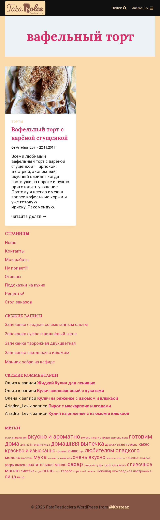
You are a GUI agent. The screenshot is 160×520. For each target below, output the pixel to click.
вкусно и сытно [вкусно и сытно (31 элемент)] (91, 437)
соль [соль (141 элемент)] (48, 470)
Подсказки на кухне (25, 285)
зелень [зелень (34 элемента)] (132, 444)
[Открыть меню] (142, 8)
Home (10, 242)
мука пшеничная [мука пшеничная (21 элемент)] (57, 458)
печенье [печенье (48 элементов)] (132, 458)
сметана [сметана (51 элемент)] (27, 471)
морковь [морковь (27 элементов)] (26, 458)
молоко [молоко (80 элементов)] (12, 457)
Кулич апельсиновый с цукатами (70, 390)
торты (17, 122)
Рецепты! (14, 293)
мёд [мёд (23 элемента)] (69, 458)
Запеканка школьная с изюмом (37, 352)
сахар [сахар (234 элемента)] (75, 464)
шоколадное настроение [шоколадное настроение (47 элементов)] (131, 471)
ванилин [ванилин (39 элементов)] (21, 437)
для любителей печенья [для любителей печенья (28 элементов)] (35, 444)
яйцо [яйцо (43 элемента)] (20, 477)
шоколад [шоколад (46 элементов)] (104, 471)
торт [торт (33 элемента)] (76, 471)
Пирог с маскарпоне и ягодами (79, 406)
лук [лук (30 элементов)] (81, 451)
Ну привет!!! (16, 268)
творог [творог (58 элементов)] (66, 471)
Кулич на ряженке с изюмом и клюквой (77, 398)
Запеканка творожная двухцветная (40, 343)
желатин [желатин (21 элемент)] (122, 445)
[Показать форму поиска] (119, 8)
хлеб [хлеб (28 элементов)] (83, 471)
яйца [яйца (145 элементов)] (10, 477)
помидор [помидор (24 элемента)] (145, 458)
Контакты (15, 251)
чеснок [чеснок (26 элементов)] (91, 471)
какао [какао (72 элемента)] (144, 444)
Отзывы (13, 276)
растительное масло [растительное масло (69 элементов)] (47, 464)
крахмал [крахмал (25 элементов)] (61, 451)
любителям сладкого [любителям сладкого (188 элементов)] (112, 450)
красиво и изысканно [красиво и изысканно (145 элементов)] (30, 450)
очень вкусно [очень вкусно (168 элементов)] (89, 457)
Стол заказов (18, 302)
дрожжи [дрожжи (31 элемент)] (110, 444)
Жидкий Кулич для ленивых (66, 382)
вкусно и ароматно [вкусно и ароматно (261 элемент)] (54, 436)
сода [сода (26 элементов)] (38, 471)
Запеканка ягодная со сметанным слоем (46, 324)
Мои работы (17, 259)
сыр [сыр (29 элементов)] (57, 471)
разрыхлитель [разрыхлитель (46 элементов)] (16, 465)
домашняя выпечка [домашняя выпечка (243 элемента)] (77, 443)
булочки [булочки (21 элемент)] (9, 438)
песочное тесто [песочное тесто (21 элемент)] (115, 458)
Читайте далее (28, 217)
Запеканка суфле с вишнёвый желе (41, 333)
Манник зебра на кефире (30, 361)
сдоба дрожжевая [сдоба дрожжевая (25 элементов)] (115, 465)
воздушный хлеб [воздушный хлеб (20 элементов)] (119, 438)
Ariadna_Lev (25, 147)
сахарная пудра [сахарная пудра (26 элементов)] (93, 465)
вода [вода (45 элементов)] (106, 437)
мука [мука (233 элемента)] (40, 457)
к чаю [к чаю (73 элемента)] (73, 450)
